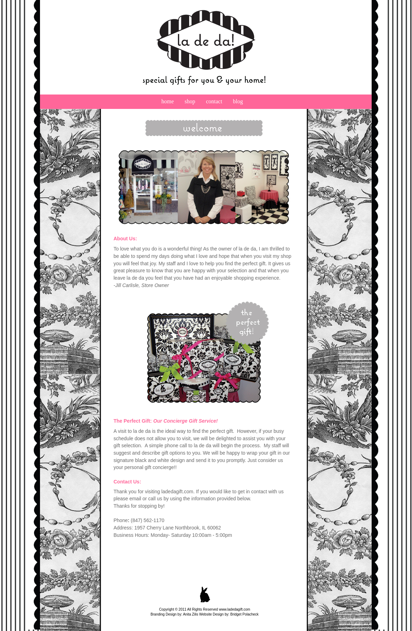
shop (195, 101)
